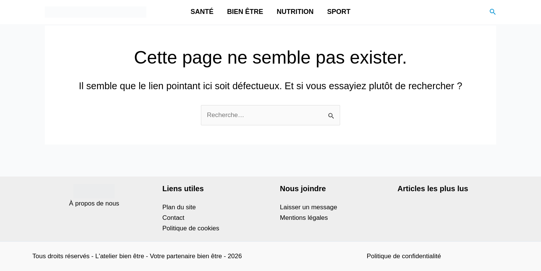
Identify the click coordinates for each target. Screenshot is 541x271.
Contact (174, 217)
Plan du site (179, 207)
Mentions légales (304, 217)
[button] (492, 12)
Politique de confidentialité (404, 256)
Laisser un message (308, 207)
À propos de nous (94, 203)
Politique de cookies (191, 228)
